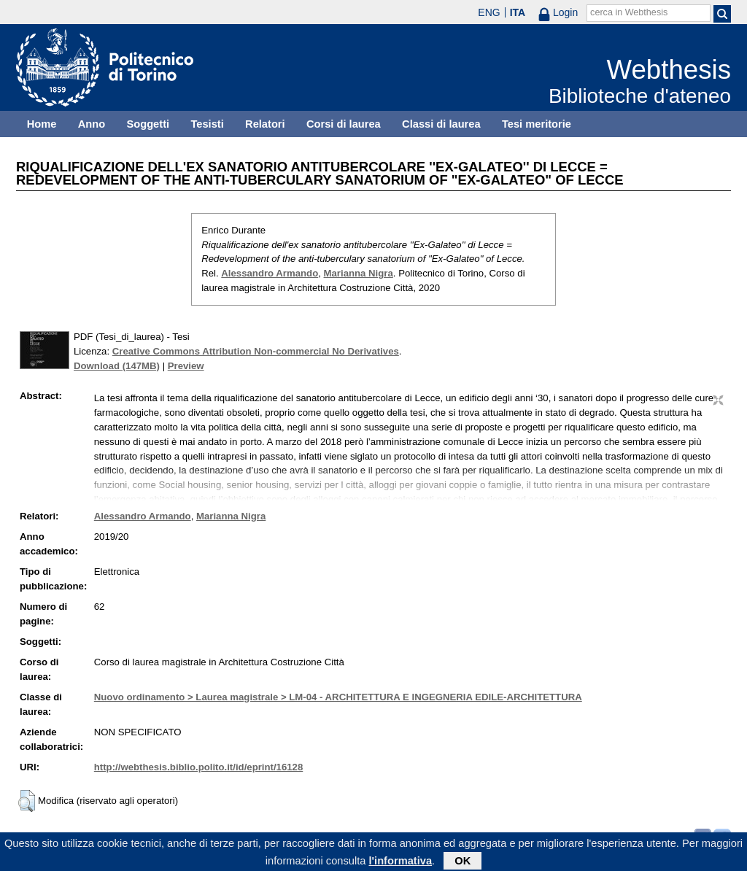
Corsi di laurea (343, 124)
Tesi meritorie (536, 124)
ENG (489, 12)
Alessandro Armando (269, 273)
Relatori (265, 124)
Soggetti (147, 124)
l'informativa (401, 863)
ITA (518, 12)
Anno (91, 124)
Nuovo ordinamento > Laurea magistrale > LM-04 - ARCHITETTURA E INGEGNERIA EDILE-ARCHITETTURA (338, 697)
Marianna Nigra (358, 273)
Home (42, 124)
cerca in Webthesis (628, 12)
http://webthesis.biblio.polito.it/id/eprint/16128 (198, 767)
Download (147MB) (117, 365)
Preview (186, 365)
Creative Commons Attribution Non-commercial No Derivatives (255, 351)
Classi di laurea (441, 124)
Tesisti (206, 124)
